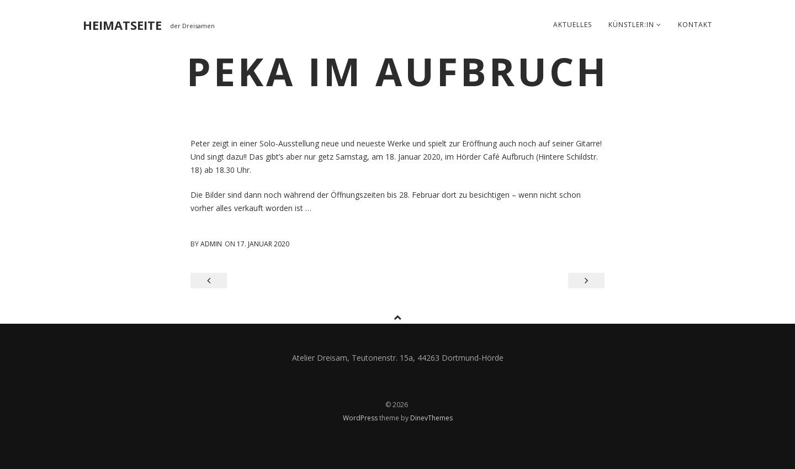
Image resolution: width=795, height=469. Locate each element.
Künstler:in (634, 24)
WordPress (361, 418)
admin (211, 244)
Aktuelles (572, 24)
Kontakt (695, 24)
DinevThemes (431, 418)
